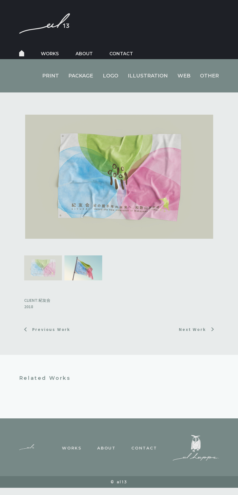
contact (121, 53)
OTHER (209, 76)
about (84, 53)
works (50, 53)
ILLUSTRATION (148, 76)
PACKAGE (80, 76)
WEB (184, 76)
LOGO (110, 76)
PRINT (50, 76)
